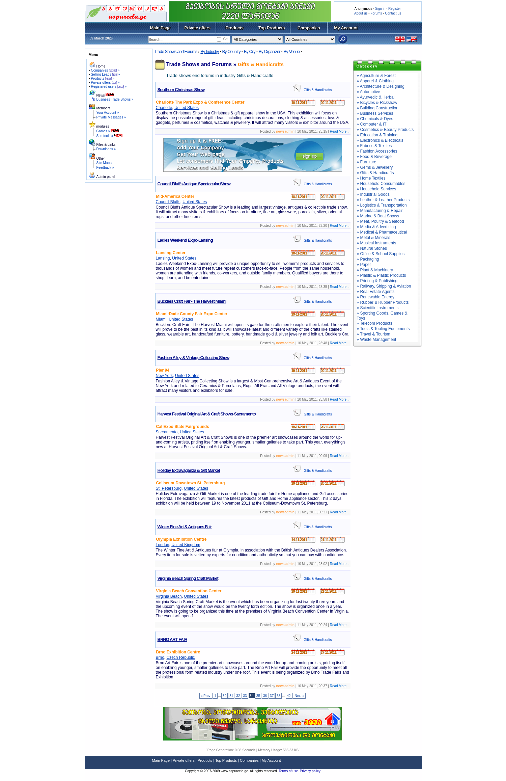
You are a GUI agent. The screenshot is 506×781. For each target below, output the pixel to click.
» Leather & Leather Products (383, 199)
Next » (299, 696)
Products (234, 27)
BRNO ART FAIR (172, 639)
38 (278, 696)
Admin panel (105, 177)
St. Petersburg (169, 488)
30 (224, 696)
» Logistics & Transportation (382, 205)
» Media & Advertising (376, 226)
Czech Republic (181, 657)
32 (238, 696)
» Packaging (368, 259)
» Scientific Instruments (378, 307)
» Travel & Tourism (373, 334)
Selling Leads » (105, 74)
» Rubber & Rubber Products (383, 302)
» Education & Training (377, 135)
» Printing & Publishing (377, 280)
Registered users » (108, 86)
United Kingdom (185, 544)
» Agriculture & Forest (376, 75)
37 (272, 696)
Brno (160, 657)
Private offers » (105, 82)
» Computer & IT (372, 124)
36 (265, 696)
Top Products (271, 27)
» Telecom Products (374, 323)
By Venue (292, 51)
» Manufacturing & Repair (380, 210)
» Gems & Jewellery (375, 167)
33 (245, 696)
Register (394, 8)
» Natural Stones (372, 248)
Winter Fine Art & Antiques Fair (185, 526)
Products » (102, 78)
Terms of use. (289, 771)
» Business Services (375, 113)
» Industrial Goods (373, 194)
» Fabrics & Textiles (374, 145)
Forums (376, 13)
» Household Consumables (381, 183)
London (162, 544)
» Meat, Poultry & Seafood (380, 221)
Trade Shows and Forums (175, 51)
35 (258, 696)
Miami (161, 319)
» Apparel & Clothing (375, 81)
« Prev (206, 696)
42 (289, 696)
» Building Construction (377, 108)
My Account (345, 27)
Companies (309, 27)
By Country (231, 51)
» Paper (364, 264)
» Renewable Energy (375, 297)
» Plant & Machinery (375, 270)
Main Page (160, 27)
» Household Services (376, 189)
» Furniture (366, 162)
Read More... (339, 131)
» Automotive (368, 91)
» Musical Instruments (376, 243)
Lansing (163, 258)
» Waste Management (376, 339)
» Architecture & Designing (380, 86)
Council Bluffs (168, 201)
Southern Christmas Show (181, 89)
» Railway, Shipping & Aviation (384, 286)
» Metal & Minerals (373, 237)
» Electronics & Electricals (380, 140)
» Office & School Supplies (381, 253)
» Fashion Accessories (377, 151)
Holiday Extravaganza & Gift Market (189, 470)
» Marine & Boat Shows (378, 216)
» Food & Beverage (374, 156)
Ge (225, 39)
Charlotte (164, 107)
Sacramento (167, 432)
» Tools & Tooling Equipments (383, 328)
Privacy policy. (310, 771)
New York (164, 375)
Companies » (105, 70)
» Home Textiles (371, 178)
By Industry (209, 51)
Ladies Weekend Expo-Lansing (185, 240)
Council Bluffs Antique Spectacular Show (194, 183)
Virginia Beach (169, 596)
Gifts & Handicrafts (261, 64)
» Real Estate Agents (376, 291)
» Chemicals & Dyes (375, 118)
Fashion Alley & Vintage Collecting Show (193, 357)
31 (231, 696)
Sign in (380, 8)
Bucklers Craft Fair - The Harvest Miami (192, 301)
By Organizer (269, 51)
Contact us (393, 13)
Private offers (197, 27)
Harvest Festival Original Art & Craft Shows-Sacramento (207, 413)
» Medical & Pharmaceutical (382, 232)
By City (249, 51)
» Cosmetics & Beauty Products (385, 129)
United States (186, 107)
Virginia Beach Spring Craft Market (188, 578)
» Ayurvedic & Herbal (376, 97)
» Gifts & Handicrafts (375, 172)
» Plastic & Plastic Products (381, 275)
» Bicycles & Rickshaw (377, 102)
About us (360, 13)
